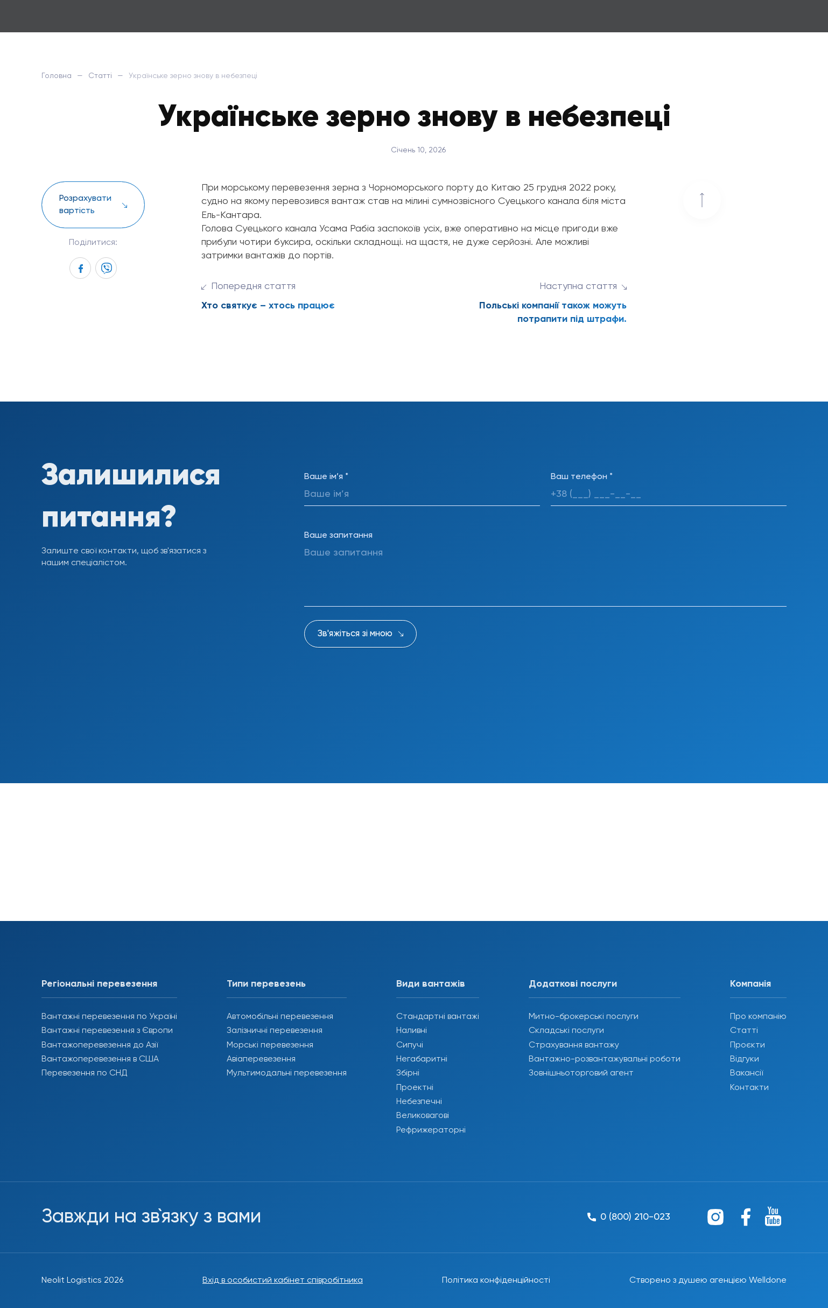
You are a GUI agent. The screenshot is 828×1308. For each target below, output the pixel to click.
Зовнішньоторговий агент (581, 1073)
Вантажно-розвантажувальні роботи (604, 1059)
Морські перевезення (270, 1045)
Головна (56, 76)
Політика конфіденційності (496, 1280)
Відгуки (744, 1059)
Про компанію (758, 1016)
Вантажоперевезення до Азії (99, 1045)
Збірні (407, 1073)
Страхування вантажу (574, 1045)
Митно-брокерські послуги (583, 1016)
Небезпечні (419, 1102)
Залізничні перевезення (274, 1030)
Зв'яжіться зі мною (355, 633)
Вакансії (746, 1073)
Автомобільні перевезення (280, 1016)
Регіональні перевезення (99, 984)
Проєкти (747, 1045)
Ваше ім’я (326, 477)
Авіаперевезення (261, 1059)
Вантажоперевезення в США (100, 1059)
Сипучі (409, 1045)
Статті (100, 76)
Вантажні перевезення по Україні (109, 1016)
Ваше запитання (338, 535)
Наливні (411, 1030)
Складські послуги (566, 1030)
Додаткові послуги (573, 984)
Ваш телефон (582, 477)
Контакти (749, 1088)
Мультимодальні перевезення (287, 1073)
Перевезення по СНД (84, 1073)
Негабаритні (421, 1059)
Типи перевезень (266, 984)
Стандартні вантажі (437, 1016)
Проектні (414, 1088)
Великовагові (422, 1116)
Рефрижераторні (431, 1130)
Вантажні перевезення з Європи (107, 1030)
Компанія (750, 984)
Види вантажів (430, 984)
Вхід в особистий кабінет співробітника (282, 1280)
